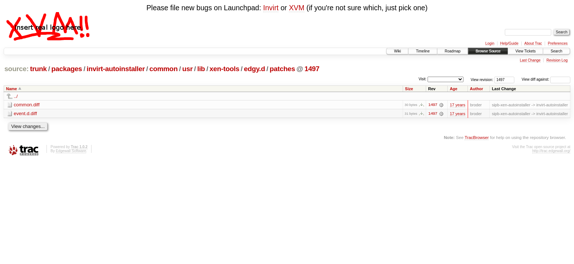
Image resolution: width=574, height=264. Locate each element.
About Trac (533, 43)
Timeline (422, 51)
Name (11, 89)
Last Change (530, 60)
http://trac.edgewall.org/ (551, 151)
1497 (312, 69)
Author (476, 89)
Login (489, 43)
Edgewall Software (71, 151)
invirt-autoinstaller (116, 69)
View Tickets (525, 51)
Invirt (271, 8)
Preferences (558, 43)
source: (16, 69)
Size (409, 89)
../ (16, 96)
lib (201, 69)
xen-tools (224, 69)
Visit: (422, 79)
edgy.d (254, 69)
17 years (457, 105)
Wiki (397, 51)
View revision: (482, 79)
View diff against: (546, 79)
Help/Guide (509, 43)
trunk (38, 69)
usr (187, 69)
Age (454, 89)
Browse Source (488, 51)
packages (66, 69)
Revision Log (557, 60)
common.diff (27, 104)
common (163, 69)
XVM (296, 8)
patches (282, 69)
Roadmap (453, 51)
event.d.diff (25, 113)
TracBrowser (477, 137)
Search (556, 51)
